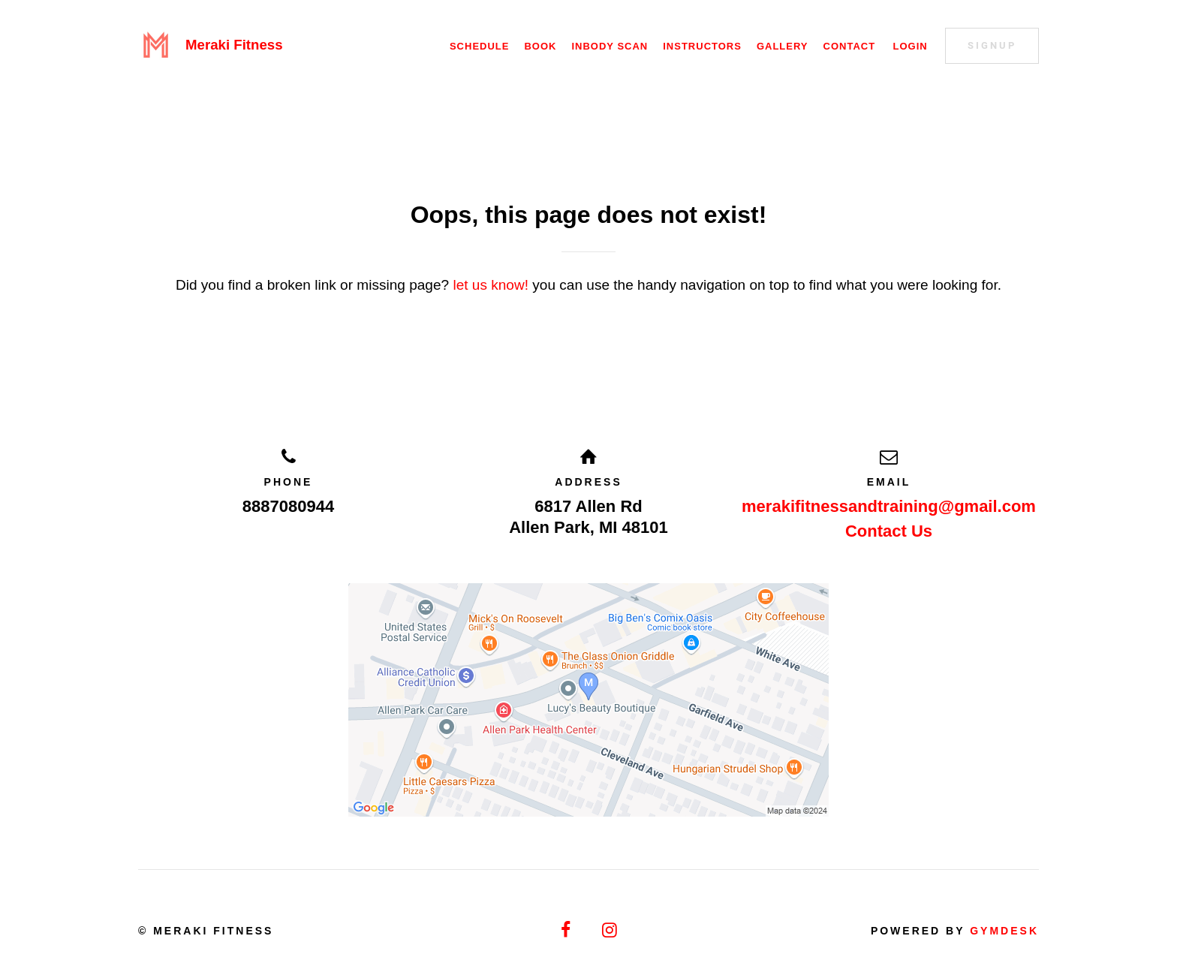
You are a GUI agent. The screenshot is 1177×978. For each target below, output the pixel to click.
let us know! (490, 285)
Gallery (782, 46)
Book (540, 46)
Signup (992, 45)
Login (910, 46)
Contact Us (888, 531)
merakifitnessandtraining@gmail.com (889, 506)
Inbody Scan (609, 46)
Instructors (702, 46)
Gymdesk (1004, 931)
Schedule (480, 46)
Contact (849, 46)
